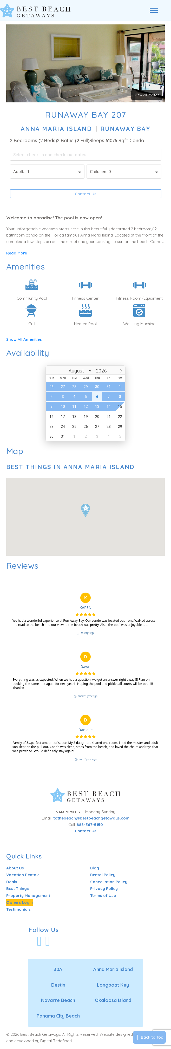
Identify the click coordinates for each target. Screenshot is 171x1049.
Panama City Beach (58, 1016)
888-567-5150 (90, 824)
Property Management (28, 895)
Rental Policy (102, 875)
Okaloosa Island (113, 1001)
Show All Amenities (24, 339)
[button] (85, 510)
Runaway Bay (125, 129)
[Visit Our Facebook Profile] (39, 941)
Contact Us (85, 193)
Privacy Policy (104, 888)
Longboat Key (113, 985)
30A (58, 970)
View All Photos (146, 95)
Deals (11, 881)
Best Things (17, 888)
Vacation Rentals (23, 875)
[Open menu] (154, 10)
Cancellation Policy (108, 881)
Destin (58, 985)
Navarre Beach (58, 1001)
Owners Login (19, 902)
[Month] (77, 371)
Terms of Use (103, 895)
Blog (94, 868)
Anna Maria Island (56, 129)
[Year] (100, 371)
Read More (16, 253)
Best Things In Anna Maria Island (70, 467)
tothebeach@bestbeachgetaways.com (91, 818)
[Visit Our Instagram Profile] (47, 941)
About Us (15, 868)
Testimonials (18, 909)
